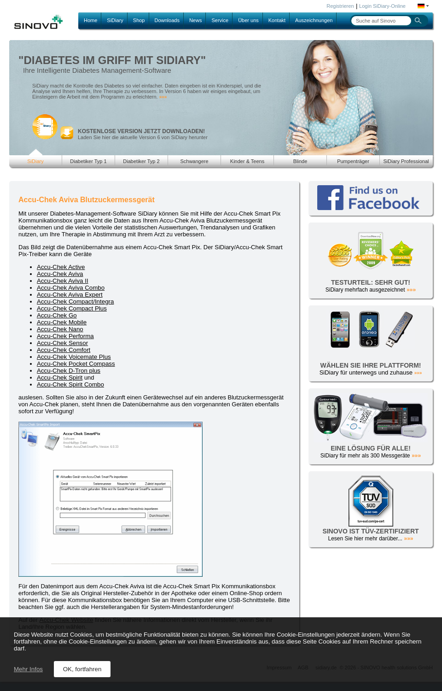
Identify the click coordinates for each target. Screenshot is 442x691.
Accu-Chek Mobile (62, 322)
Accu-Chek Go (57, 315)
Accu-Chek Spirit (59, 377)
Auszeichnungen (313, 20)
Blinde (300, 161)
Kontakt (276, 20)
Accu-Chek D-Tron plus (68, 370)
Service (219, 20)
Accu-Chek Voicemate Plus (74, 356)
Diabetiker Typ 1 (88, 161)
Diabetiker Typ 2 (141, 161)
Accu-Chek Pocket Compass (76, 363)
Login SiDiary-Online (382, 6)
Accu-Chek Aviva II (62, 280)
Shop (139, 20)
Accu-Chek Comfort (63, 349)
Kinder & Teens (247, 161)
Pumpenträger (353, 161)
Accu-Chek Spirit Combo (70, 384)
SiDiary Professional (406, 161)
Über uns (248, 20)
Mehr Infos (28, 669)
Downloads (167, 20)
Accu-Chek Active (61, 267)
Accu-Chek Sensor (62, 343)
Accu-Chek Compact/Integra (75, 301)
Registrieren (340, 6)
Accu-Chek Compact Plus (72, 308)
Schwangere (194, 161)
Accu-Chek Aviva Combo (71, 287)
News (195, 20)
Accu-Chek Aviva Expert (70, 294)
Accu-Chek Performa (65, 336)
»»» (163, 97)
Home (90, 20)
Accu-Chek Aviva (60, 273)
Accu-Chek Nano (60, 329)
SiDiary (115, 20)
